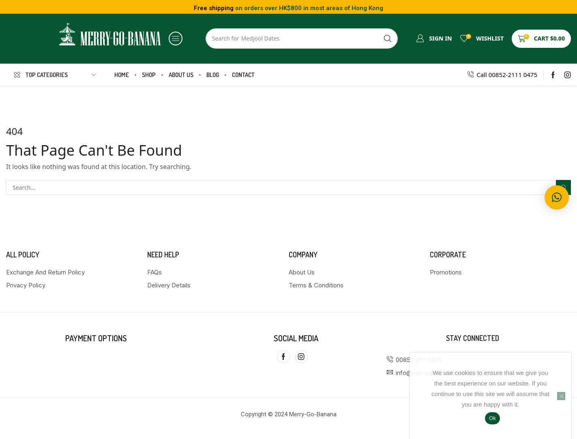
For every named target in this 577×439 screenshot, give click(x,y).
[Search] (387, 38)
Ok (492, 418)
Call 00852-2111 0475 (506, 75)
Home (273, 100)
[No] (561, 396)
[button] (175, 38)
